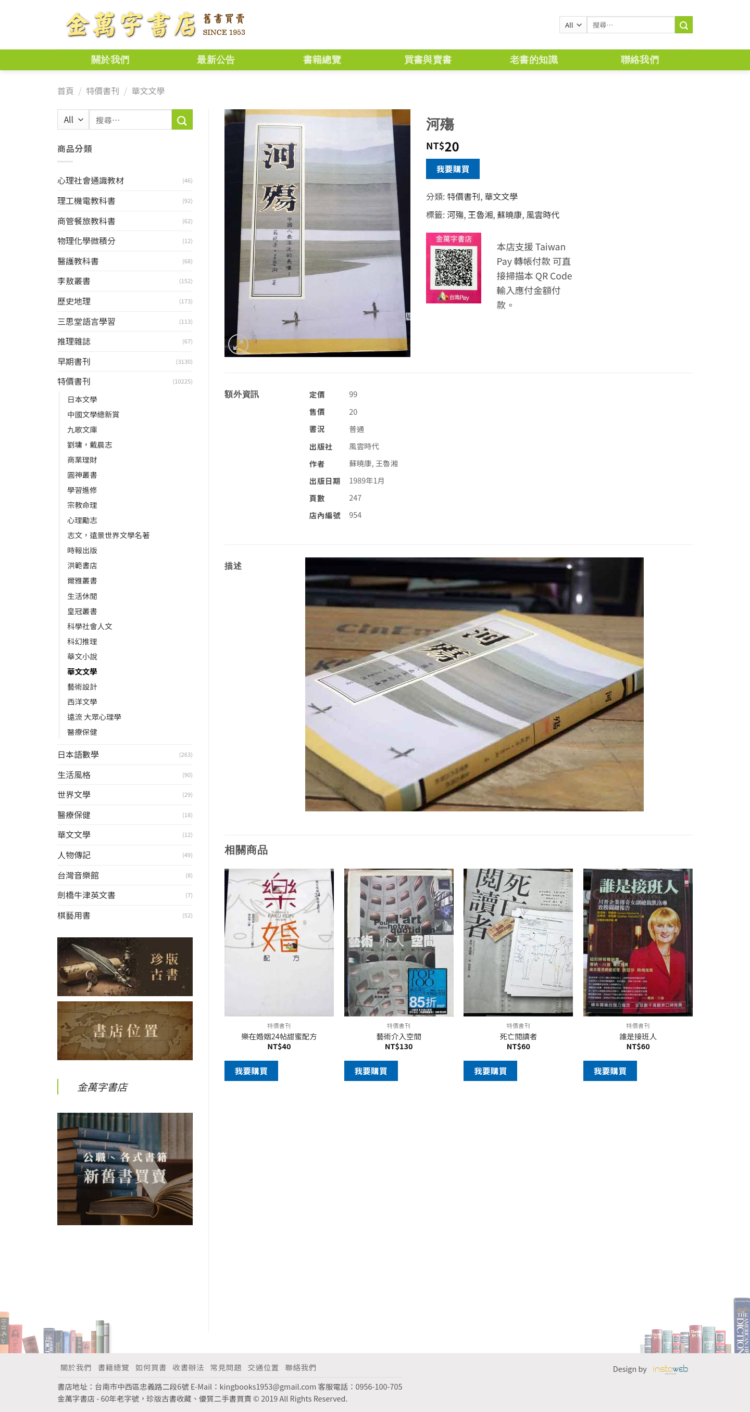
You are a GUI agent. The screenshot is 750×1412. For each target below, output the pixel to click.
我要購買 (453, 168)
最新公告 (216, 59)
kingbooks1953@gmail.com (268, 1386)
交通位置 (263, 1367)
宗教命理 (82, 504)
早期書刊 (74, 361)
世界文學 (74, 794)
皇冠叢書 (82, 610)
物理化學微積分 (86, 240)
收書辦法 (188, 1367)
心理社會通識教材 (90, 180)
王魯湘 (480, 214)
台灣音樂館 (78, 875)
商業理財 (82, 459)
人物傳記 (74, 854)
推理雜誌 (74, 341)
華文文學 (148, 90)
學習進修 (82, 489)
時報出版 (82, 549)
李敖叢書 (74, 280)
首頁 (65, 90)
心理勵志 (82, 519)
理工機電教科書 (86, 200)
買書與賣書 (428, 59)
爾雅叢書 (82, 580)
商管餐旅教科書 (86, 220)
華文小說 (82, 656)
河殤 (455, 214)
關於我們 (110, 59)
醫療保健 (82, 731)
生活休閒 (82, 595)
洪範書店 (82, 564)
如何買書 (151, 1367)
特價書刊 (102, 90)
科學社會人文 (89, 625)
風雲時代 (542, 214)
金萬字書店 (102, 1086)
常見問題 (226, 1367)
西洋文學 (82, 701)
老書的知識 (534, 59)
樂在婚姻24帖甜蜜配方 (279, 1036)
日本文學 (82, 398)
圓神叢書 (82, 474)
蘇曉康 (509, 214)
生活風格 (74, 774)
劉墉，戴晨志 (89, 444)
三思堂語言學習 (86, 321)
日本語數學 (78, 754)
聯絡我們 (640, 59)
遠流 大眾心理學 (94, 716)
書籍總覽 (322, 59)
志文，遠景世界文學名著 (108, 534)
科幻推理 (82, 640)
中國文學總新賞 (93, 414)
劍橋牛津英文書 (86, 894)
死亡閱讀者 (518, 1036)
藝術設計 (82, 686)
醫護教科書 (78, 261)
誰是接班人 (638, 1036)
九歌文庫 (82, 429)
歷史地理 (74, 301)
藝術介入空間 (398, 1036)
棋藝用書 (74, 915)
